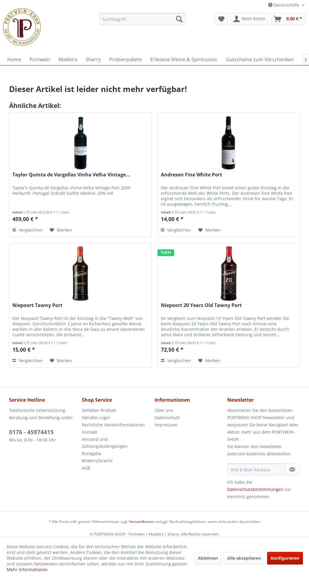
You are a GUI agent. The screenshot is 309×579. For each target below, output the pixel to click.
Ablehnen (208, 558)
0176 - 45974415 (31, 432)
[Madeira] (67, 59)
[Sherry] (93, 59)
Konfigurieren (285, 558)
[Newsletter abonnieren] (292, 470)
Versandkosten (141, 521)
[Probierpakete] (125, 59)
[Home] (14, 59)
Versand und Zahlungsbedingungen (105, 442)
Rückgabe (91, 453)
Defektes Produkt (99, 410)
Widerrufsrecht (97, 461)
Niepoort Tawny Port (37, 305)
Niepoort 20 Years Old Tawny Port (201, 305)
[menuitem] (142, 19)
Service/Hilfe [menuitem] (284, 5)
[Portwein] (39, 59)
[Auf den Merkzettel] (61, 230)
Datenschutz (167, 417)
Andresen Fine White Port (191, 175)
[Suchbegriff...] (142, 19)
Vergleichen (27, 230)
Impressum (165, 425)
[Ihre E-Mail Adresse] (256, 470)
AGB (86, 468)
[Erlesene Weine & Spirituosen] (184, 59)
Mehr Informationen (27, 569)
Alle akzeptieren (244, 558)
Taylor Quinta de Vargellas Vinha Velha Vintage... (71, 175)
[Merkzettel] (221, 19)
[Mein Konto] (249, 19)
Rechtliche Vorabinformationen (113, 425)
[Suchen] (179, 19)
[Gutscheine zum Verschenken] (260, 59)
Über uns (163, 410)
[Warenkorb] (288, 19)
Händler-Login (96, 417)
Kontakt (89, 432)
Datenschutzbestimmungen (255, 489)
